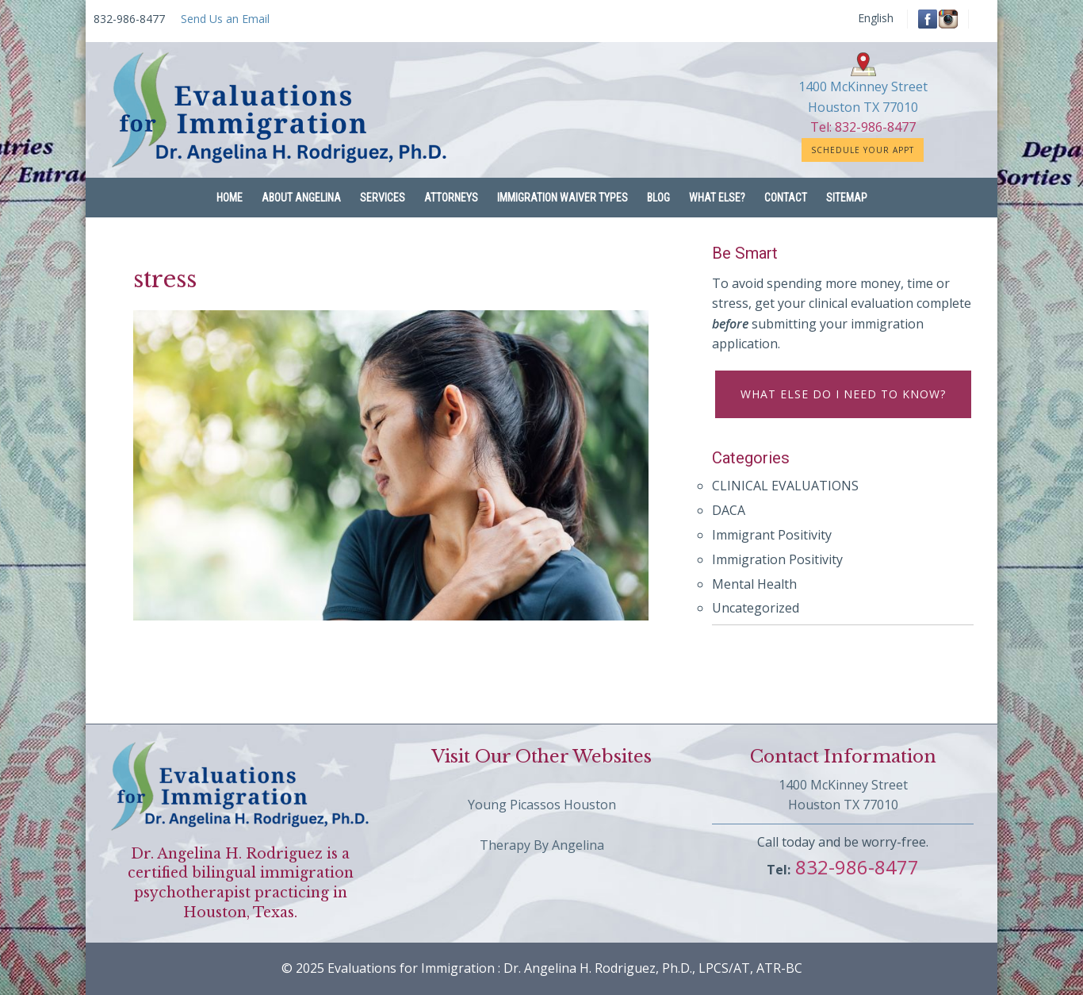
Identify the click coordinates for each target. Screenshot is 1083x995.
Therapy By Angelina (542, 845)
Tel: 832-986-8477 (863, 127)
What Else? (717, 197)
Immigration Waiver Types (562, 197)
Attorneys (451, 197)
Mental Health (754, 584)
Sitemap (846, 197)
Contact (785, 197)
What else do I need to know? (843, 393)
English (876, 18)
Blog (658, 197)
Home (229, 197)
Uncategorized (755, 608)
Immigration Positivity (777, 559)
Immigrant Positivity (772, 535)
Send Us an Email (225, 18)
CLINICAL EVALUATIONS (785, 485)
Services (382, 197)
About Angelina (301, 197)
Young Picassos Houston (542, 804)
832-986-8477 (854, 867)
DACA (728, 510)
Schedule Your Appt (862, 150)
